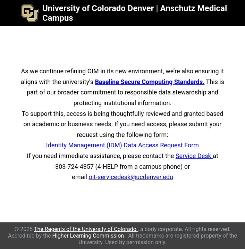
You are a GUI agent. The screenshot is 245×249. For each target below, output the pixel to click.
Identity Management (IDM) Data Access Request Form (122, 145)
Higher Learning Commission (89, 235)
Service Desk (194, 155)
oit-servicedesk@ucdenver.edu (130, 177)
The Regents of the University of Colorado (86, 229)
